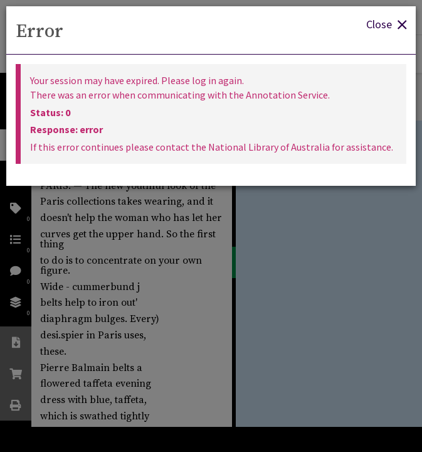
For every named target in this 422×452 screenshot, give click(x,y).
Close (386, 23)
